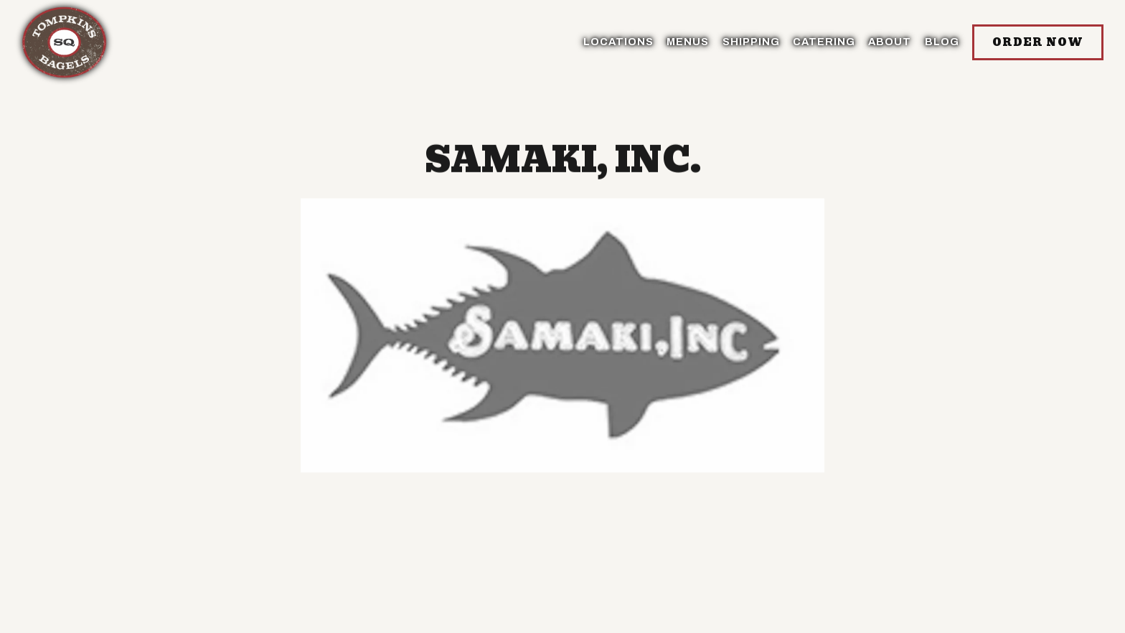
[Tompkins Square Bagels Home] (65, 42)
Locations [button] (618, 41)
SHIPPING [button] (751, 41)
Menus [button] (688, 41)
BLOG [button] (942, 41)
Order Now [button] (1037, 42)
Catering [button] (824, 41)
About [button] (889, 41)
